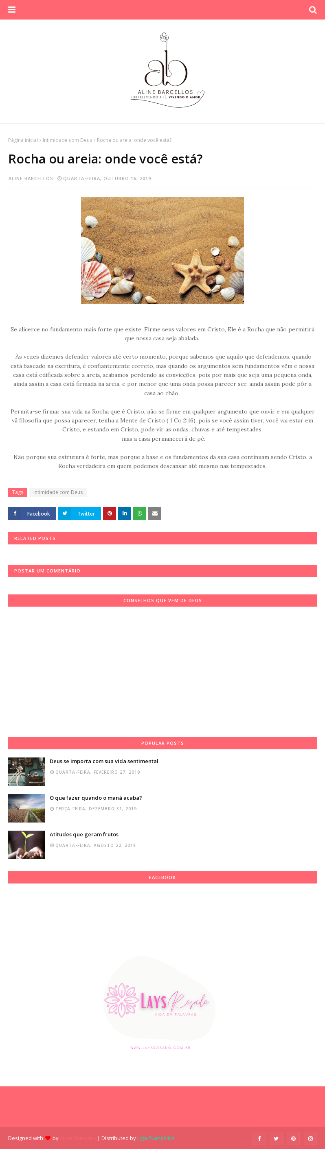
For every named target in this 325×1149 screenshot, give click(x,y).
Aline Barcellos (31, 178)
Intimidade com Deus (67, 140)
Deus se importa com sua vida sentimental (104, 761)
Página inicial (23, 140)
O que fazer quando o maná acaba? (96, 797)
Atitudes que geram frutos (84, 834)
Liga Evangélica (156, 1138)
